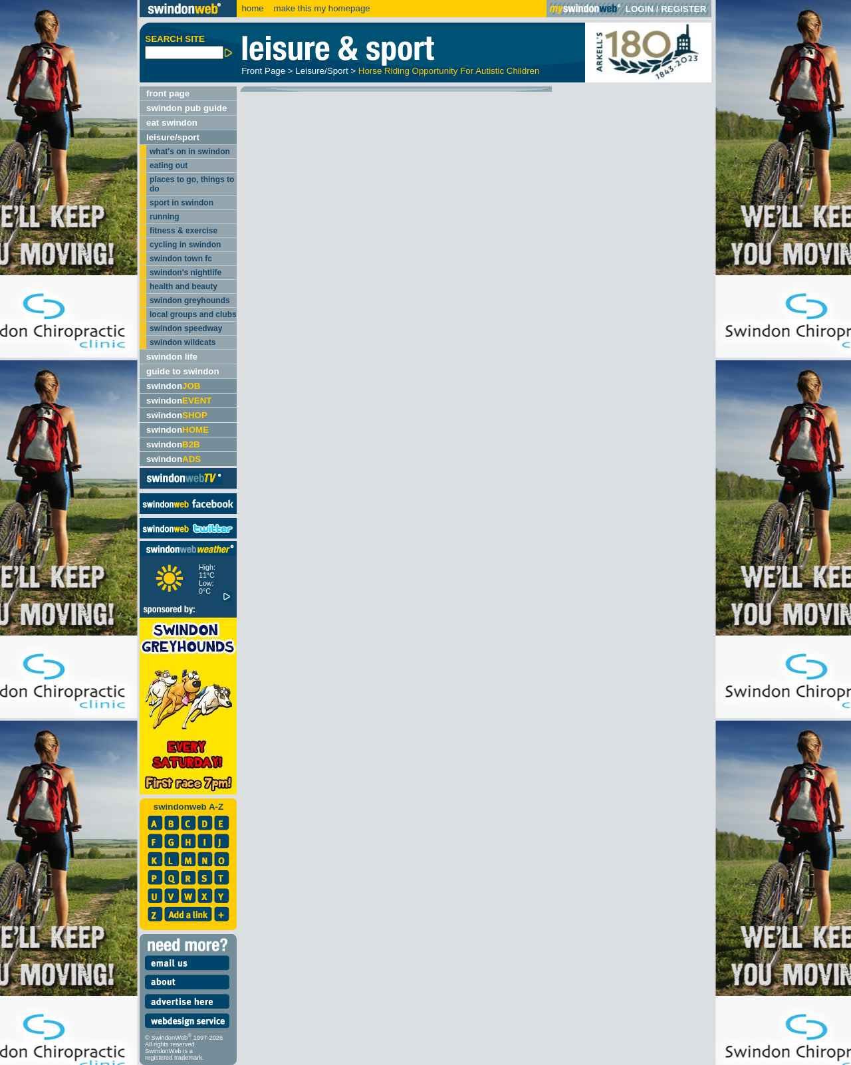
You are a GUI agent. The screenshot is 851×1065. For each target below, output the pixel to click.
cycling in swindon (185, 244)
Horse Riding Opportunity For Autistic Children (449, 71)
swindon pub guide (186, 108)
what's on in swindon (190, 151)
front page (167, 93)
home (252, 8)
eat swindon (171, 123)
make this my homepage (320, 8)
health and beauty (183, 286)
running (165, 216)
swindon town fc (181, 258)
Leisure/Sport (321, 71)
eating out (168, 165)
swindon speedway (186, 328)
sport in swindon (181, 202)
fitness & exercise (183, 230)
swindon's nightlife (185, 272)
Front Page (263, 71)
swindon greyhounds (190, 300)
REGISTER (683, 9)
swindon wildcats (182, 342)
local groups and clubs (193, 314)
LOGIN (640, 9)
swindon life (171, 357)
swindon (173, 386)
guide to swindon (182, 371)
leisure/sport (172, 137)
